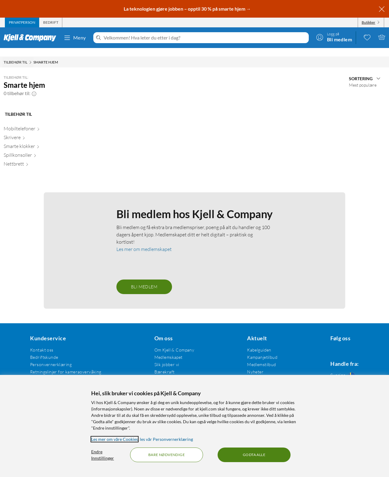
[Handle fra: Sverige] (341, 368)
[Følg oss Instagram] (341, 341)
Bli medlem (144, 278)
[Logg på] (334, 37)
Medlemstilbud (256, 356)
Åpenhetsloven (165, 370)
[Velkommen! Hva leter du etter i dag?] (205, 37)
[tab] (22, 22)
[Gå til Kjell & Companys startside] (32, 37)
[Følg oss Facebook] (327, 341)
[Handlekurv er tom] (381, 37)
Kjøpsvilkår (40, 370)
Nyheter (250, 363)
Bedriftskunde (43, 348)
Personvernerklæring (50, 356)
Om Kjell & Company (171, 341)
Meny (75, 37)
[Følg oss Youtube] (356, 341)
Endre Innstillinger (102, 455)
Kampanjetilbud (257, 348)
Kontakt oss (41, 341)
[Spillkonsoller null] (35, 147)
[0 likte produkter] (367, 37)
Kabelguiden (254, 341)
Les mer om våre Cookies (114, 439)
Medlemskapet (165, 348)
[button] (34, 84)
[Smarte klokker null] (35, 139)
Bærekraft (161, 363)
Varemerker (253, 370)
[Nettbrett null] (35, 156)
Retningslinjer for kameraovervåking (65, 363)
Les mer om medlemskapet (144, 241)
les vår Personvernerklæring (166, 439)
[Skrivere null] (35, 130)
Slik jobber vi (163, 356)
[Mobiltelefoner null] (35, 121)
